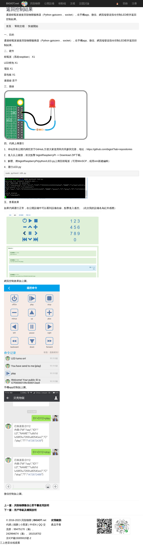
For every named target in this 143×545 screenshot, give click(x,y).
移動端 (62, 3)
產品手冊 (56, 524)
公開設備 (49, 3)
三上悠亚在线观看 (10, 542)
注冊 (134, 3)
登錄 (125, 3)
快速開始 (33, 26)
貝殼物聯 (36, 4)
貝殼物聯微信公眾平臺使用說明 (31, 505)
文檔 (72, 3)
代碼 (8, 524)
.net (39, 520)
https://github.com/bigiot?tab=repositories (109, 149)
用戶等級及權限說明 (25, 510)
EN (34, 524)
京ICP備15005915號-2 (18, 538)
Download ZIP (67, 155)
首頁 (8, 26)
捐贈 (15, 524)
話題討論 (84, 3)
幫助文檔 (20, 26)
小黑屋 (24, 524)
